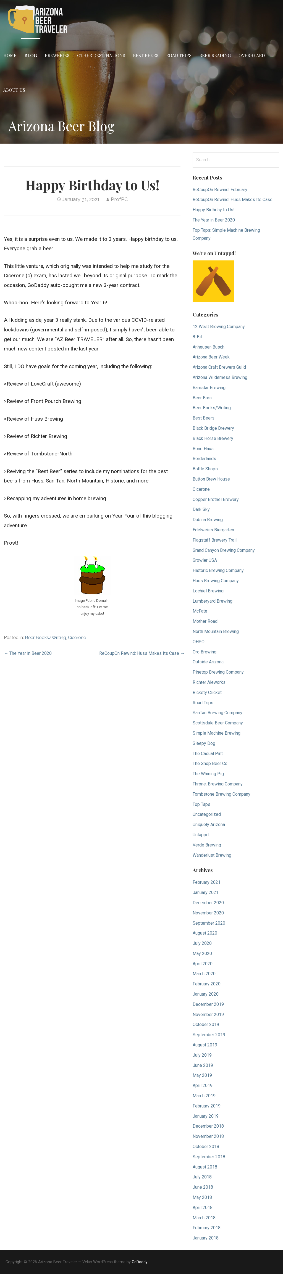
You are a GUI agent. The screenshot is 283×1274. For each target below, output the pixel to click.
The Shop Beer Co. (210, 763)
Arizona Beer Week (211, 357)
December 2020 (208, 902)
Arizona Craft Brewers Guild (219, 367)
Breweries (57, 55)
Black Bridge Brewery (213, 428)
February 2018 (207, 1227)
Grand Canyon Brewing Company (224, 550)
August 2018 (205, 1167)
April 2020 (203, 963)
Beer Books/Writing (45, 637)
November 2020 (208, 913)
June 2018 (203, 1187)
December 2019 (208, 1004)
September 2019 (209, 1034)
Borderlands (204, 458)
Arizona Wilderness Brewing (220, 377)
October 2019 (206, 1024)
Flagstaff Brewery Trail (215, 540)
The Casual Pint (208, 753)
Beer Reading (215, 55)
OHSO (199, 641)
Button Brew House (211, 479)
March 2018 (204, 1217)
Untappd (201, 834)
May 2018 (202, 1197)
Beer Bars (202, 397)
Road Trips (179, 55)
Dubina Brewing (208, 519)
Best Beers (145, 55)
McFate (200, 611)
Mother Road (205, 621)
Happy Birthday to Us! (214, 209)
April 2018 (203, 1207)
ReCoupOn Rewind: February (220, 189)
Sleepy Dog (204, 743)
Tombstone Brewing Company (221, 794)
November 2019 (208, 1014)
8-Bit (197, 336)
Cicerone (77, 637)
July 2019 (202, 1055)
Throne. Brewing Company (218, 784)
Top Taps (201, 804)
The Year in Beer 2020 (214, 220)
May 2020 (202, 953)
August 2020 (205, 933)
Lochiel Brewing (208, 591)
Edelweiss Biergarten (213, 529)
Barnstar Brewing (209, 387)
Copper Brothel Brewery (216, 499)
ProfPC (119, 199)
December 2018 (208, 1126)
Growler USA (205, 560)
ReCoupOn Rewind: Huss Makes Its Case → (142, 653)
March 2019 (204, 1095)
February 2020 (207, 984)
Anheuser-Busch (208, 347)
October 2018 (206, 1146)
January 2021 (206, 892)
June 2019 (203, 1065)
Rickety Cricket (207, 692)
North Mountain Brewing (216, 631)
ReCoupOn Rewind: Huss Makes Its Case (232, 199)
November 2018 (208, 1136)
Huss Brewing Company (216, 580)
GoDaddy (140, 1262)
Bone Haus (203, 448)
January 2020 (206, 994)
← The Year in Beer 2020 (28, 653)
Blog (30, 55)
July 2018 (202, 1177)
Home (10, 55)
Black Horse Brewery (213, 438)
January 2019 (206, 1116)
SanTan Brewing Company (217, 712)
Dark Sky (201, 509)
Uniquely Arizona (209, 824)
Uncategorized (207, 814)
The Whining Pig (208, 773)
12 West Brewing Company (219, 326)
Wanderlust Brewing (212, 855)
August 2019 (205, 1045)
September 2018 (209, 1156)
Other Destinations (101, 55)
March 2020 (204, 973)
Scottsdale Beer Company (218, 723)
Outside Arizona (208, 661)
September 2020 (209, 923)
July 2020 (202, 943)
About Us (14, 90)
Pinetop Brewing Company (218, 672)
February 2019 (207, 1106)
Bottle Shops (205, 468)
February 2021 (207, 882)
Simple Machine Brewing (216, 733)
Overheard (252, 55)
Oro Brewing (204, 652)
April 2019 (203, 1085)
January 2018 (206, 1238)
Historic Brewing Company (218, 570)
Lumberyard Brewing (212, 601)
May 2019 (202, 1075)
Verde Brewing (207, 845)
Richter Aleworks (209, 682)
